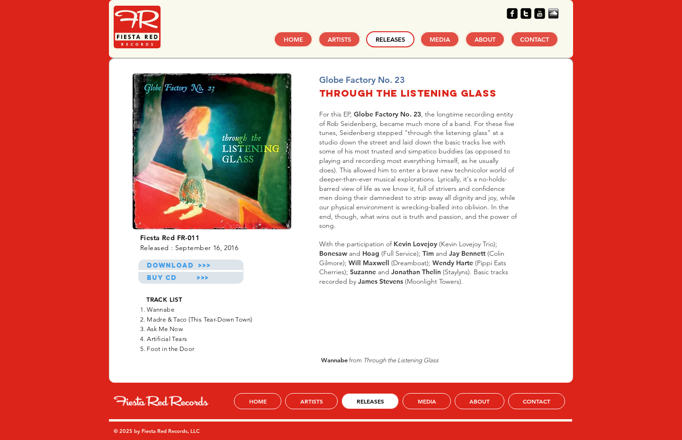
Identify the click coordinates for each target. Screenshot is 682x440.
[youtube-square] (539, 13)
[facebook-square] (512, 13)
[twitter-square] (525, 13)
